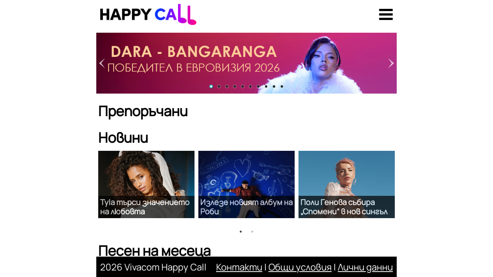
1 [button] (241, 231)
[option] (146, 184)
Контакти (239, 266)
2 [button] (252, 231)
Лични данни (365, 266)
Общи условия (300, 266)
